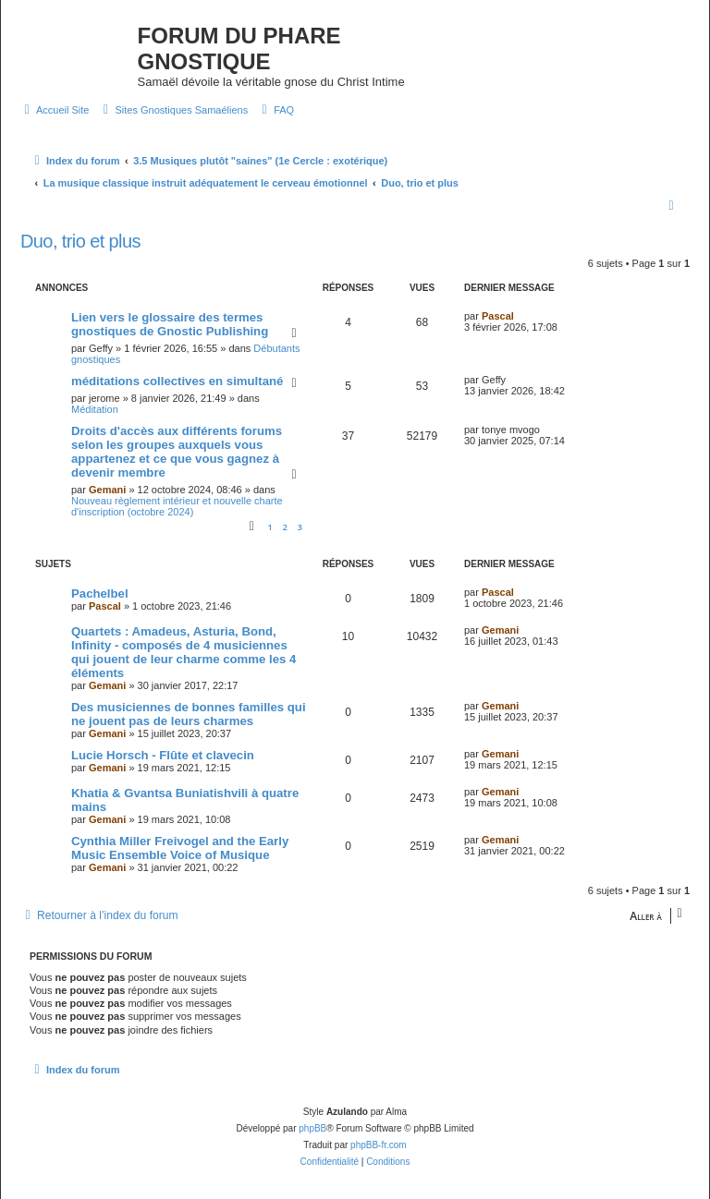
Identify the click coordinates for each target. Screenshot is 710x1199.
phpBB (312, 1128)
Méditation (94, 409)
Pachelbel (100, 593)
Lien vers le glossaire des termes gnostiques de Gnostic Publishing (169, 324)
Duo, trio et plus (80, 241)
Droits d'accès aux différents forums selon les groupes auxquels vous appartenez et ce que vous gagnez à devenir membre (176, 451)
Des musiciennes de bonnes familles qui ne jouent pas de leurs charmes (188, 714)
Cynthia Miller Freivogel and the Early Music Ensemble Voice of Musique (179, 848)
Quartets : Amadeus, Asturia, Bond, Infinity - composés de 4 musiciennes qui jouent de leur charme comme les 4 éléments (183, 652)
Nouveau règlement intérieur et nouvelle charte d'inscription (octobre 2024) (177, 506)
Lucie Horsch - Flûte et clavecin (162, 755)
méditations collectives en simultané (177, 381)
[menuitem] (54, 110)
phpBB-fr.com (378, 1145)
